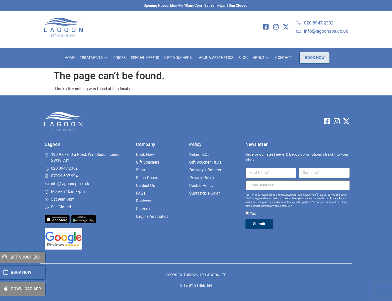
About (261, 57)
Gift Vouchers (178, 57)
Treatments (93, 57)
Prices (120, 57)
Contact (283, 57)
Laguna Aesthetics (215, 57)
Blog (243, 57)
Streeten (203, 285)
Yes (253, 213)
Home (70, 57)
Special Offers (145, 57)
